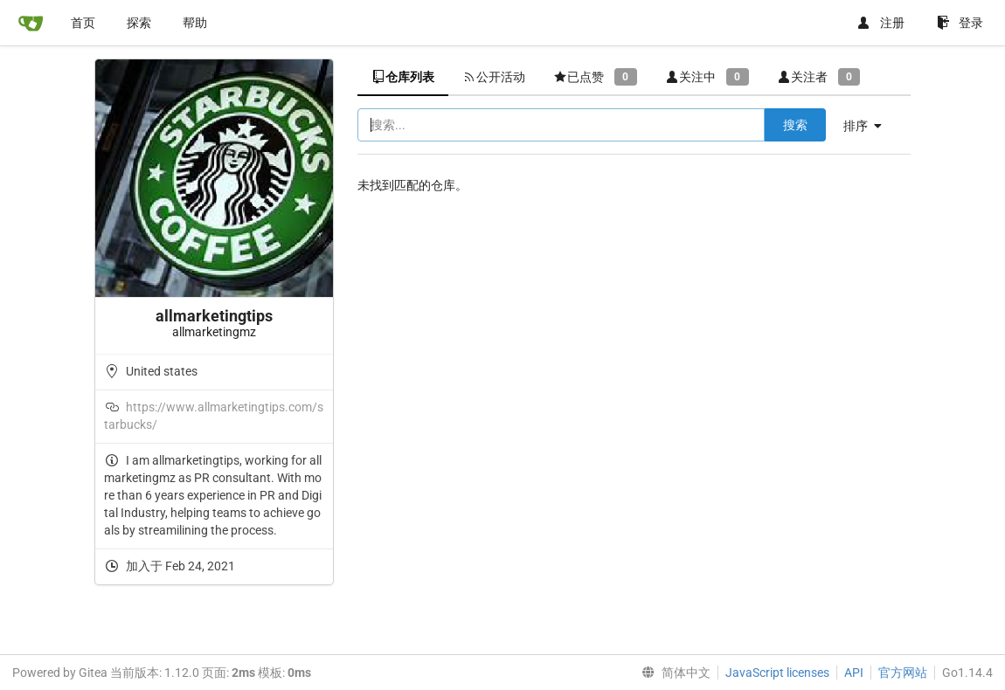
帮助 (195, 23)
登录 (960, 23)
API (853, 673)
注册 (880, 23)
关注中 (707, 76)
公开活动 (493, 77)
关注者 (819, 76)
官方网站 (902, 673)
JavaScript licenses (777, 673)
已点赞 (595, 76)
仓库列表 (402, 77)
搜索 (795, 125)
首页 (83, 23)
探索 (139, 23)
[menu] (869, 125)
